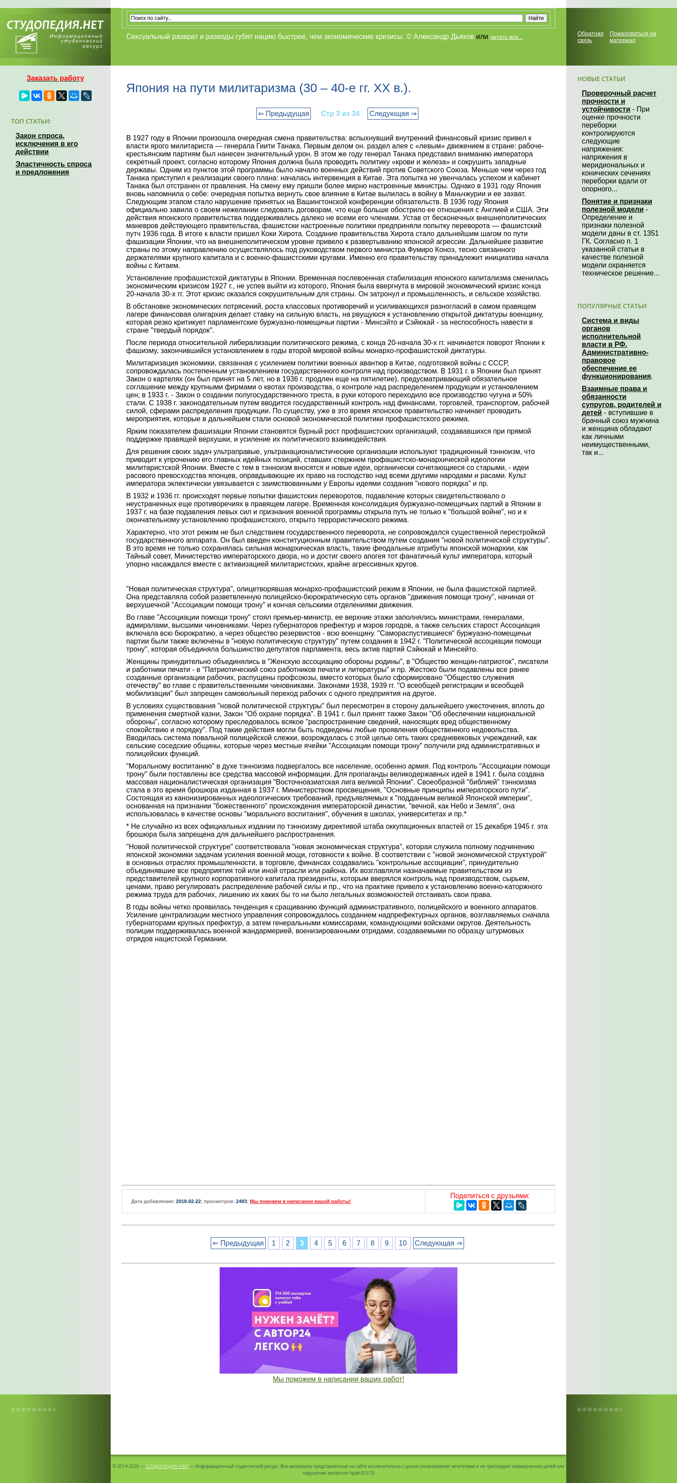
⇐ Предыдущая (283, 113)
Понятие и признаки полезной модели (617, 205)
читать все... (506, 37)
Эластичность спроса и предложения (53, 168)
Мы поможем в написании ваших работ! (338, 1379)
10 (403, 1243)
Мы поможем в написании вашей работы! (300, 1201)
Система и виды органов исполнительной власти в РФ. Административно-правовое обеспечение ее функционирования (616, 348)
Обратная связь (590, 36)
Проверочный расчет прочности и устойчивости (619, 101)
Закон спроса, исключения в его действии (46, 143)
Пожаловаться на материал (633, 36)
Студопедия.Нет (167, 1466)
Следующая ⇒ (393, 113)
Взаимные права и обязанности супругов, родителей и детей (622, 400)
